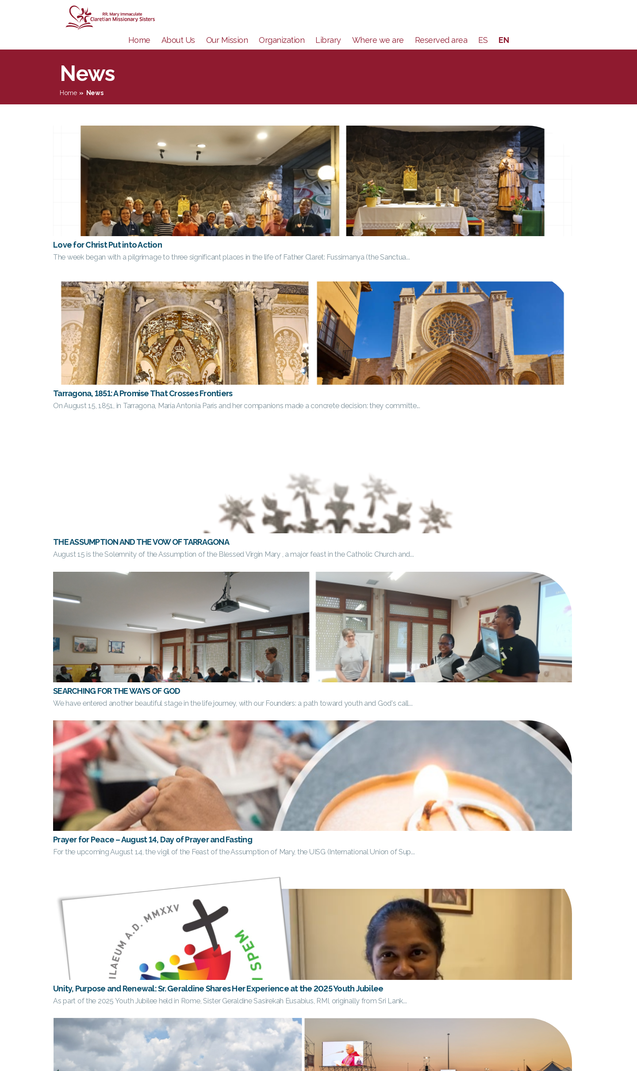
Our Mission (227, 53)
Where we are (378, 53)
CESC (555, 929)
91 (411, 866)
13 (388, 866)
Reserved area (441, 53)
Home (139, 53)
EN (504, 53)
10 (336, 866)
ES (482, 53)
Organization (281, 53)
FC (550, 965)
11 (353, 866)
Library (328, 53)
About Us (178, 53)
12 (370, 866)
